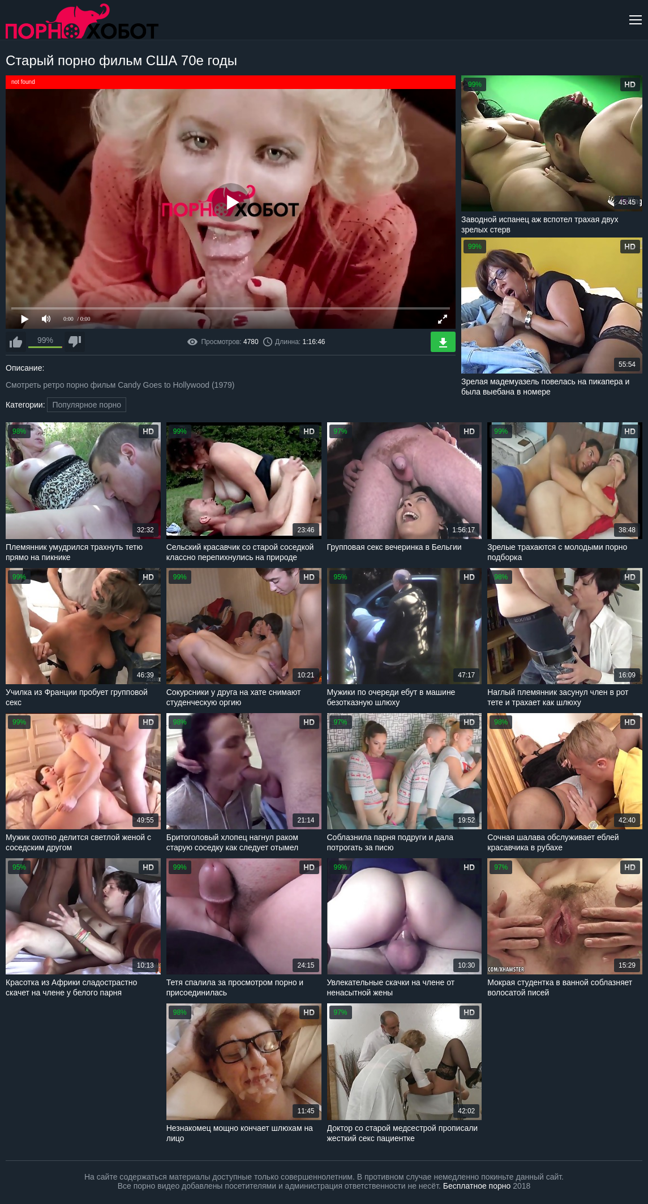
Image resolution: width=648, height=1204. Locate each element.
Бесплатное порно (476, 1185)
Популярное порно (86, 404)
